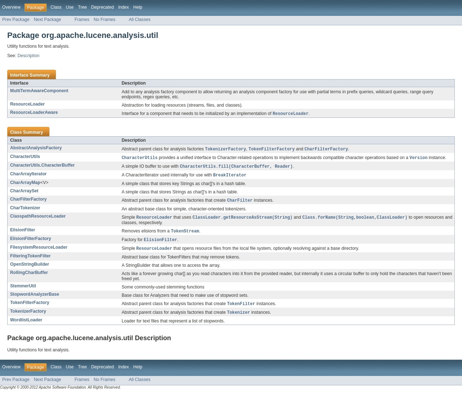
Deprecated (102, 7)
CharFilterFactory (28, 201)
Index (123, 7)
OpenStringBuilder (29, 267)
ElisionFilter (22, 232)
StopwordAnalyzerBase (34, 297)
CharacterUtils (25, 157)
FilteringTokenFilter (30, 259)
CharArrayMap (25, 184)
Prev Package (16, 19)
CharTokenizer (25, 210)
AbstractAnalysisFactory (36, 148)
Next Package (47, 19)
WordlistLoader (26, 324)
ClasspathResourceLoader (38, 218)
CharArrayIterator (28, 175)
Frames (81, 19)
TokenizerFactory (28, 315)
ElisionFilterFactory (30, 241)
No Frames (105, 19)
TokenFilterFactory (29, 306)
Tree (82, 7)
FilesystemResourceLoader (38, 250)
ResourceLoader (27, 104)
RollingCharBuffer (29, 276)
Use (70, 7)
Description (28, 55)
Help (137, 7)
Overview (11, 7)
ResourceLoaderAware (34, 112)
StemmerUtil (23, 289)
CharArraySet (24, 192)
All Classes (140, 19)
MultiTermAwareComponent (39, 90)
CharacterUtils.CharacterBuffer (42, 166)
